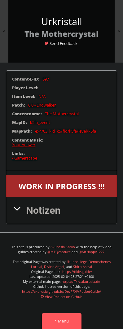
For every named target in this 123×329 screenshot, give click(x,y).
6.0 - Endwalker (42, 105)
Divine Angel (54, 267)
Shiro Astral (82, 267)
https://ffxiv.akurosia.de (81, 281)
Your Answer (23, 145)
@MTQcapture (59, 252)
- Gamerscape (24, 158)
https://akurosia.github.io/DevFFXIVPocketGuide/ (61, 291)
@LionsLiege (77, 262)
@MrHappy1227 (91, 252)
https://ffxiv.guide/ (77, 272)
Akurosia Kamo (63, 247)
